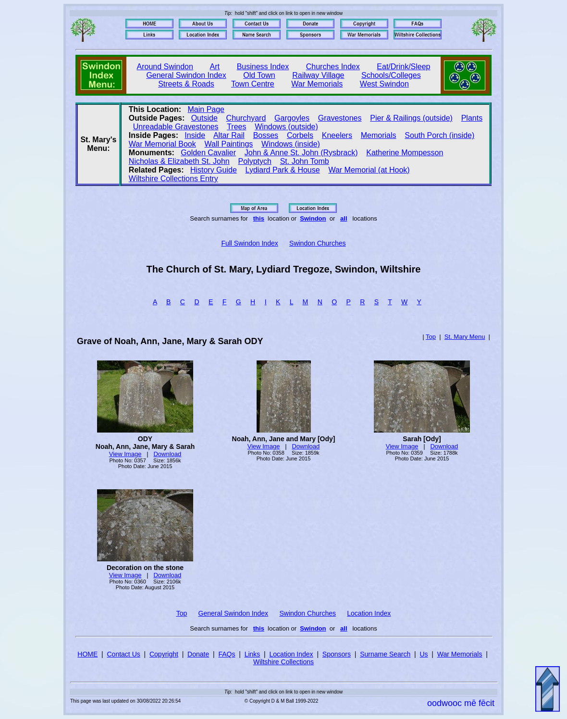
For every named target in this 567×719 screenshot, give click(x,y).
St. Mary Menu (464, 336)
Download (167, 454)
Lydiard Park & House (283, 170)
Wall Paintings (229, 144)
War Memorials (317, 84)
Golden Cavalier (208, 153)
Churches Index (333, 66)
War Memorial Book (162, 144)
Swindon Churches (317, 243)
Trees (236, 127)
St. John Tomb (304, 161)
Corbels (300, 135)
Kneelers (337, 135)
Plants (471, 118)
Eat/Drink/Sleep (403, 66)
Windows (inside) (290, 144)
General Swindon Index (186, 75)
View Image (125, 454)
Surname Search (385, 654)
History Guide (213, 170)
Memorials (378, 135)
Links (252, 654)
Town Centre (252, 84)
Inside (195, 135)
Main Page (206, 109)
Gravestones (340, 118)
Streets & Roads (186, 84)
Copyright (163, 654)
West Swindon (384, 84)
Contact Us (123, 654)
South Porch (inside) (439, 135)
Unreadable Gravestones (176, 127)
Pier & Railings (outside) (411, 118)
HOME (87, 654)
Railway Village (318, 75)
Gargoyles (291, 118)
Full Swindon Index (249, 243)
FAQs (226, 654)
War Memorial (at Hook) (368, 170)
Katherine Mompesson (404, 153)
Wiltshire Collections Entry (173, 178)
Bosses (265, 135)
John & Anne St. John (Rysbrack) (301, 153)
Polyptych (254, 161)
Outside (204, 118)
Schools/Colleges (391, 75)
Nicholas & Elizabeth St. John (179, 161)
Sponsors (336, 654)
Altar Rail (229, 135)
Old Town (259, 75)
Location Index (369, 613)
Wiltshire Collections (283, 662)
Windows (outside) (286, 127)
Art (215, 66)
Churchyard (246, 118)
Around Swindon (165, 66)
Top (431, 336)
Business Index (263, 66)
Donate (198, 654)
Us (423, 654)
